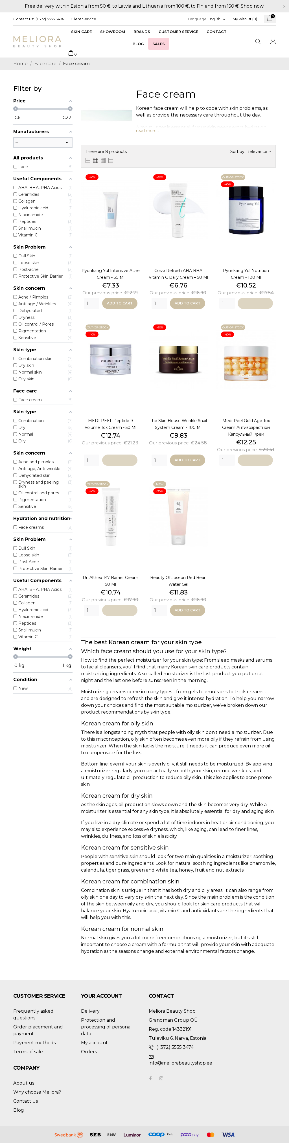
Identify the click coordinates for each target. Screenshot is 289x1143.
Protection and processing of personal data (106, 1026)
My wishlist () (245, 19)
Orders (89, 1051)
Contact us (25, 1101)
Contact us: (23, 19)
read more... (147, 130)
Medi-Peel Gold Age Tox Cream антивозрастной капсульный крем (246, 427)
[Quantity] (91, 303)
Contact (217, 31)
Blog (138, 43)
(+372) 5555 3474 (50, 19)
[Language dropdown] (217, 19)
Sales (158, 43)
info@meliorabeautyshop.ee (180, 1063)
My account (94, 1042)
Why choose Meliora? (37, 1092)
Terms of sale (28, 1051)
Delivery (90, 1011)
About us (23, 1083)
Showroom (112, 31)
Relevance (258, 151)
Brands (141, 31)
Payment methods (34, 1042)
